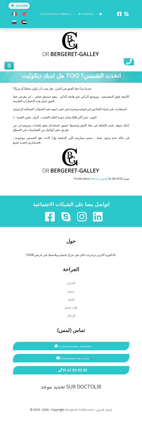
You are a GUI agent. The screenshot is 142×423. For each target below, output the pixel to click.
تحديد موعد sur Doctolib (71, 386)
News (94, 178)
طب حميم (71, 307)
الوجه (71, 299)
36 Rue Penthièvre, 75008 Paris (73, 346)
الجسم (104, 178)
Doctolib (19, 6)
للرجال (71, 315)
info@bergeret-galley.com (72, 358)
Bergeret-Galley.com (79, 409)
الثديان (71, 283)
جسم (71, 291)
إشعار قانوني (104, 409)
